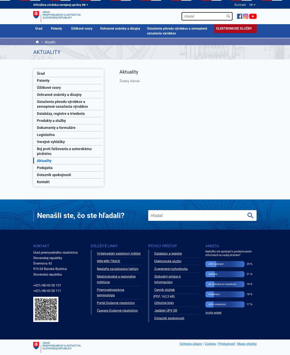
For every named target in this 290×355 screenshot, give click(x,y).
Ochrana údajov (191, 344)
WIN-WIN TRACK (108, 261)
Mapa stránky (247, 344)
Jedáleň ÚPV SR (165, 310)
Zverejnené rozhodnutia (171, 269)
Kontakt (240, 5)
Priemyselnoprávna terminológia (110, 292)
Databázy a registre (168, 253)
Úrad (41, 73)
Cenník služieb (164, 290)
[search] (207, 16)
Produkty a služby (51, 120)
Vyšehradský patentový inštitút (119, 253)
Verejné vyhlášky (51, 142)
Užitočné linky (164, 303)
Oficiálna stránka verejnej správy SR (60, 5)
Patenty (43, 80)
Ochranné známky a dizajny (59, 94)
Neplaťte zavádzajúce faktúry (118, 269)
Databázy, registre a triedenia (61, 113)
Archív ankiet (213, 313)
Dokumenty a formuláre (56, 128)
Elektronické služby (167, 261)
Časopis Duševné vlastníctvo (117, 310)
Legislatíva (46, 135)
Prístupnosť (226, 344)
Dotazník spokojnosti (54, 175)
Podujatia (45, 168)
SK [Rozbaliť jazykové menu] (252, 5)
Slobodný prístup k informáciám (167, 279)
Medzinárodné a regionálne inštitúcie (116, 279)
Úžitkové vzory (49, 87)
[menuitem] (41, 28)
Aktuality (50, 42)
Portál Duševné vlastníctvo (116, 303)
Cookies (210, 344)
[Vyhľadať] (228, 16)
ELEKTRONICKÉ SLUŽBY (234, 28)
